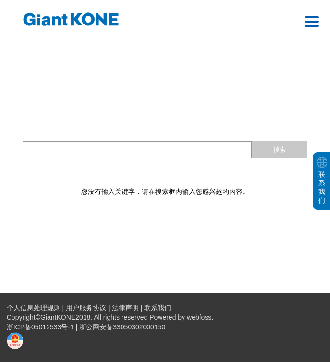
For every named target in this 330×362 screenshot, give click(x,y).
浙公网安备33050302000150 (122, 327)
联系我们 (157, 308)
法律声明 (125, 308)
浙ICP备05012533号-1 (41, 327)
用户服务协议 (86, 308)
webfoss (199, 317)
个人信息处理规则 (34, 308)
